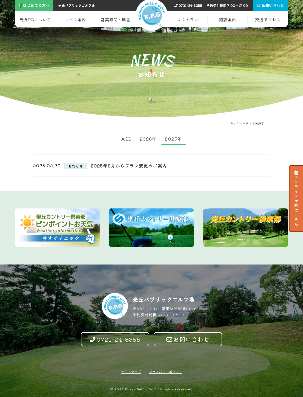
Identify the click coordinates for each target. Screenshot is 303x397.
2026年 (148, 139)
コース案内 (75, 19)
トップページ (239, 123)
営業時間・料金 (115, 19)
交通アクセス (268, 19)
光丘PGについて (35, 19)
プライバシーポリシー (165, 371)
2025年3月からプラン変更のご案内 (129, 166)
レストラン (187, 19)
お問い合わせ (187, 339)
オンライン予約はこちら (296, 198)
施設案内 (227, 19)
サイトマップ (131, 371)
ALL (126, 139)
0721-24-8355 (188, 5)
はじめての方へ (34, 5)
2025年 (173, 139)
